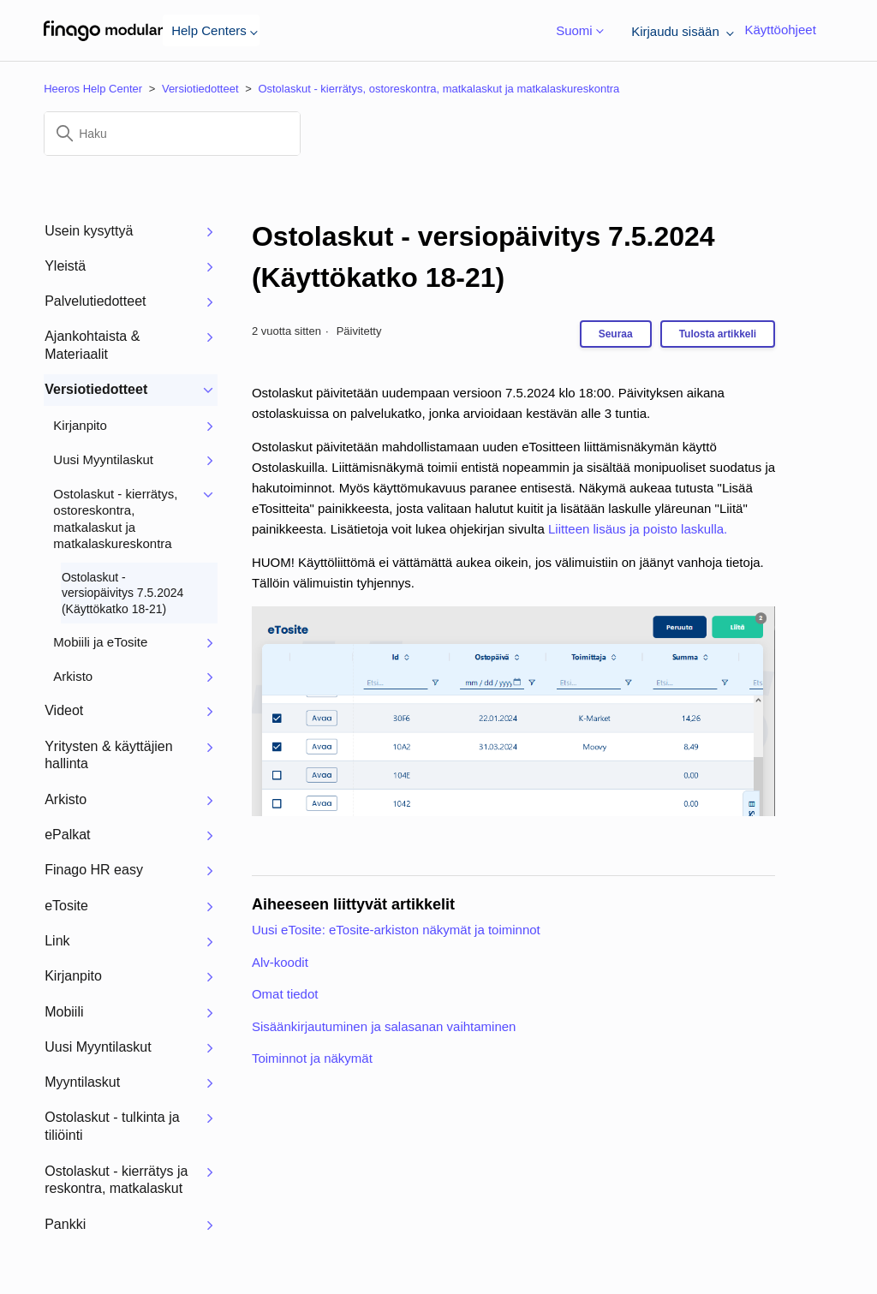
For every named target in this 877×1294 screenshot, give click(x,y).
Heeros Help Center (93, 88)
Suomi (576, 31)
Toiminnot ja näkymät (312, 1058)
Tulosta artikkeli (717, 334)
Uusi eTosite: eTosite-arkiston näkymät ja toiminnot (396, 929)
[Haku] (172, 133)
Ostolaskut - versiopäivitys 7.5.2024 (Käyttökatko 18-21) (483, 257)
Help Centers (211, 30)
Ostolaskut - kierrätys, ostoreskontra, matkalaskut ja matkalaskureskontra (438, 88)
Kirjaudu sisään (679, 31)
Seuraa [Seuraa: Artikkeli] (616, 334)
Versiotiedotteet (200, 88)
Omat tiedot (285, 994)
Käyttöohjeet (779, 29)
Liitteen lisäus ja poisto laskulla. (637, 529)
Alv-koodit (280, 962)
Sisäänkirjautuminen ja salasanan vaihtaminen (384, 1026)
